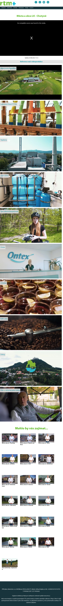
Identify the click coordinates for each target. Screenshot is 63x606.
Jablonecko (9, 7)
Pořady (26, 7)
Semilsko (15, 7)
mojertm (31, 7)
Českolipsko (21, 7)
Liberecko (3, 7)
